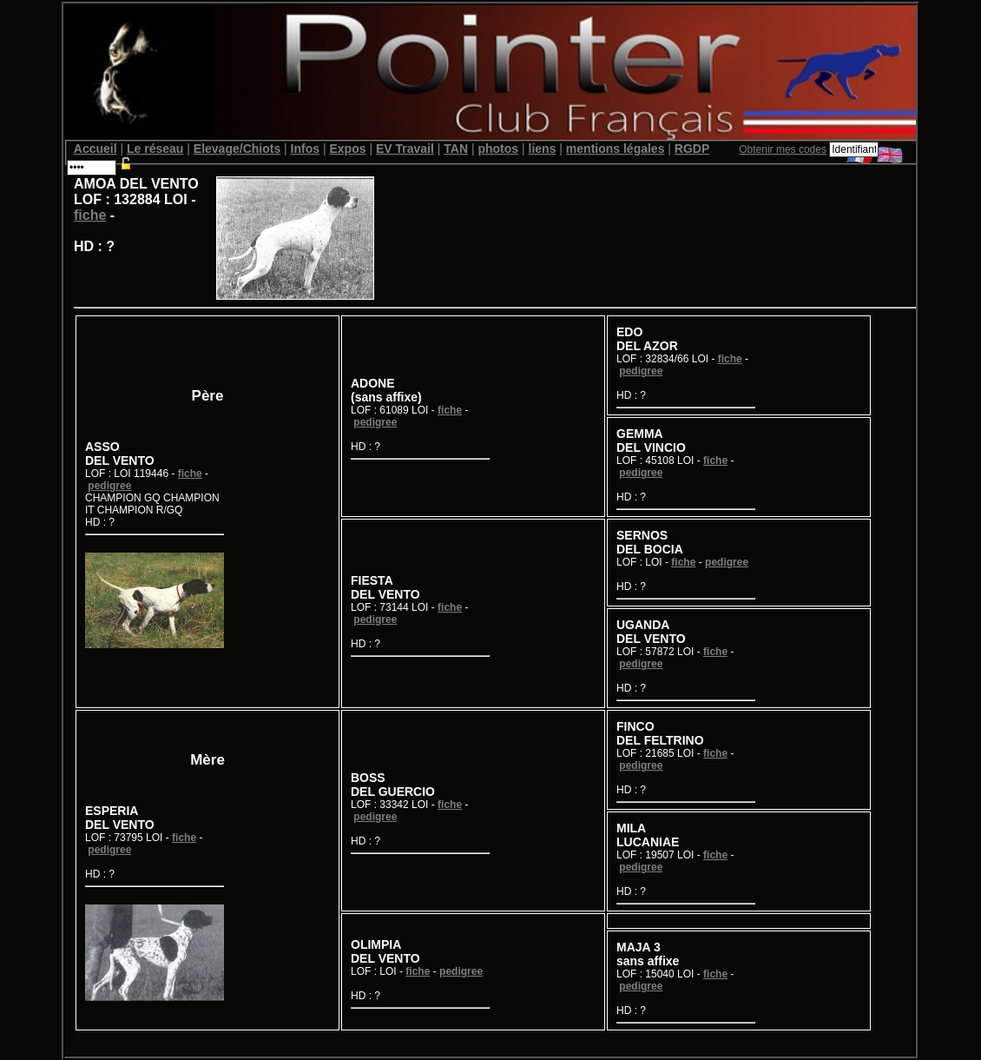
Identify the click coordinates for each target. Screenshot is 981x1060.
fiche (90, 215)
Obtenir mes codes (782, 149)
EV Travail (405, 149)
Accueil (95, 149)
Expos (347, 149)
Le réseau (155, 149)
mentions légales (615, 149)
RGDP (692, 149)
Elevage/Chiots (237, 149)
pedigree (109, 486)
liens (542, 149)
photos (497, 149)
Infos (305, 149)
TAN (456, 149)
